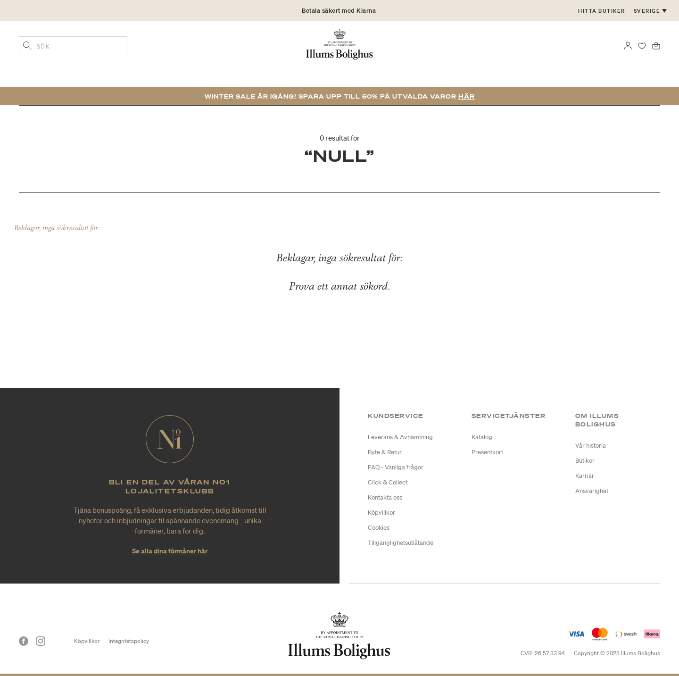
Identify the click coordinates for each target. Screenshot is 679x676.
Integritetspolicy (128, 641)
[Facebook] (23, 641)
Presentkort (487, 452)
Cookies (378, 528)
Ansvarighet (591, 491)
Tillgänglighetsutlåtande (400, 543)
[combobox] (73, 45)
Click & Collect (387, 482)
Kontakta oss (385, 497)
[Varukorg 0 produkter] (656, 45)
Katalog (482, 437)
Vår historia (590, 446)
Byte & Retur (385, 452)
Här (466, 96)
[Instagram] (40, 641)
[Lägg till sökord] (27, 47)
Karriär (584, 476)
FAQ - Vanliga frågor (395, 467)
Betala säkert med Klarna (339, 11)
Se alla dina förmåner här (169, 550)
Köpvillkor (381, 513)
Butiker (585, 461)
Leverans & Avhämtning (400, 437)
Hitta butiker (601, 11)
